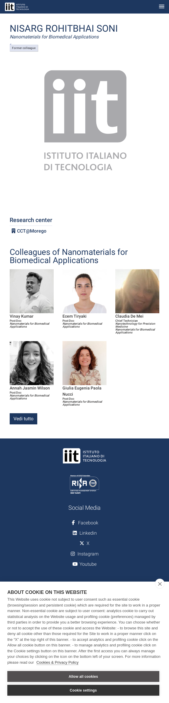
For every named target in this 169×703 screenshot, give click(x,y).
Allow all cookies (83, 677)
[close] (160, 584)
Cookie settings (83, 690)
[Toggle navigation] (161, 6)
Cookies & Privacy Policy (57, 662)
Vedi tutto (23, 418)
